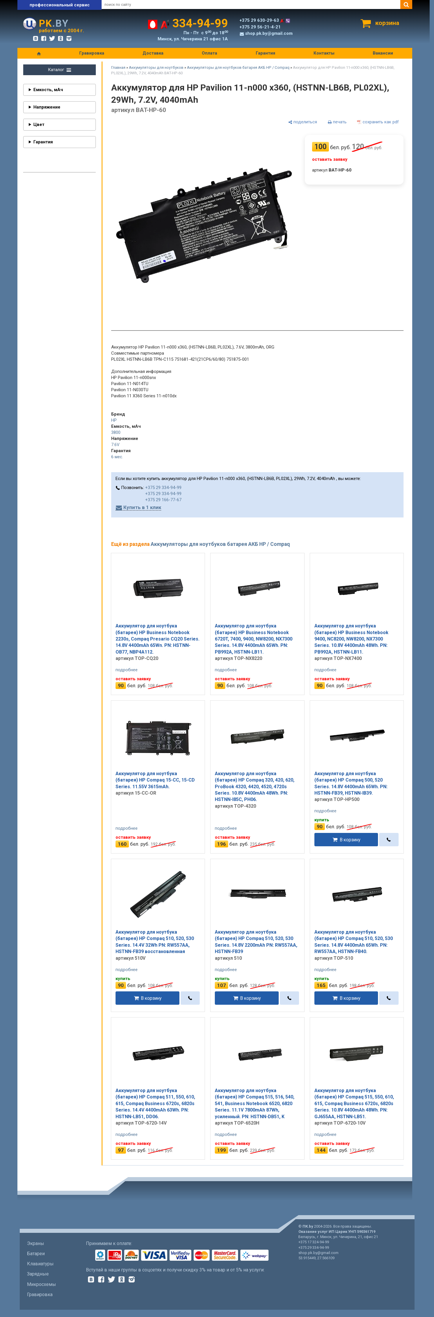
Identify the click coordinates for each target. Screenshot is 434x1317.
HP (114, 420)
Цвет (38, 124)
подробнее (127, 669)
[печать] (337, 122)
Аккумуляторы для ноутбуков (156, 67)
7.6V (115, 444)
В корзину (350, 839)
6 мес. (117, 456)
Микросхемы (41, 1284)
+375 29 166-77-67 (163, 499)
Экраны (35, 1243)
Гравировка (91, 53)
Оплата (209, 53)
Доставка (153, 53)
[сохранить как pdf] (378, 122)
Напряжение (46, 107)
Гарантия (265, 53)
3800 (115, 432)
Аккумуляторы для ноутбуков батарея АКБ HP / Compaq (238, 67)
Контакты (324, 53)
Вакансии (383, 53)
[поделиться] (302, 122)
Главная (118, 67)
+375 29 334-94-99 (163, 487)
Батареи (36, 1253)
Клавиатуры (40, 1264)
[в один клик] (389, 839)
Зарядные (38, 1274)
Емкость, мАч (48, 89)
